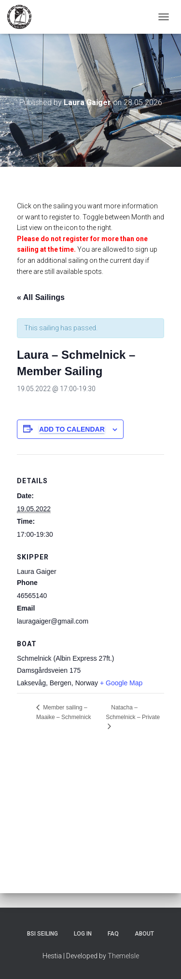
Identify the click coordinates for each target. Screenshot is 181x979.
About (144, 933)
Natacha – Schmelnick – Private (133, 712)
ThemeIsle (123, 956)
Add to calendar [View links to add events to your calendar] (72, 429)
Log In (83, 933)
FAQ (113, 933)
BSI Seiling (42, 933)
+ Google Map (121, 683)
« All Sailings (41, 297)
